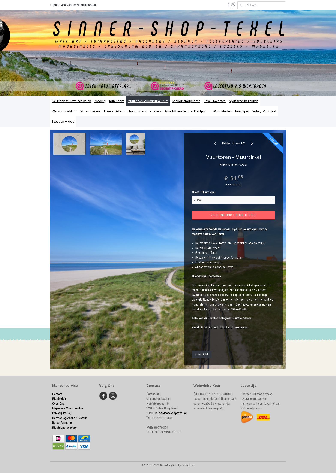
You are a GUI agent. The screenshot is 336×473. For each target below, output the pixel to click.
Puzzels (155, 111)
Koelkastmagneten (186, 101)
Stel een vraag (63, 122)
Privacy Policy (61, 413)
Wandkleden (222, 111)
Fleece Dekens (114, 111)
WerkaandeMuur (64, 111)
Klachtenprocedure (64, 427)
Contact (57, 394)
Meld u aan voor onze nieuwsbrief (73, 5)
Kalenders (116, 101)
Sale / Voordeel (264, 111)
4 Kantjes (200, 111)
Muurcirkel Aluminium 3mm (148, 101)
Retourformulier (62, 422)
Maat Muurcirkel (204, 192)
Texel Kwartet (215, 101)
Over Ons (58, 403)
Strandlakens (90, 111)
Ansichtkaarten (176, 111)
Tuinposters (137, 111)
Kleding (100, 101)
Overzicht (201, 354)
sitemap (184, 465)
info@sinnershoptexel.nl (171, 413)
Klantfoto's (59, 398)
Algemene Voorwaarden (67, 408)
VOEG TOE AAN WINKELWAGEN (233, 215)
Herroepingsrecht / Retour (69, 418)
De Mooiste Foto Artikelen (71, 101)
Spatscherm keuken (243, 101)
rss (192, 465)
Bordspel (242, 111)
